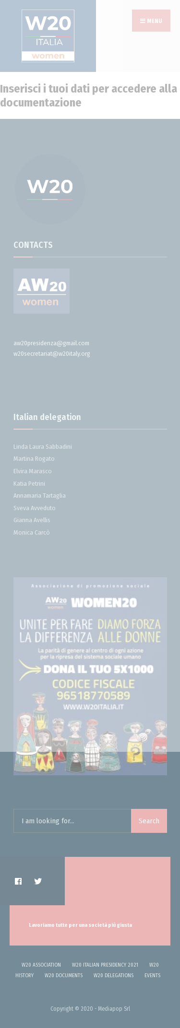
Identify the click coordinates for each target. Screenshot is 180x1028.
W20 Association (41, 965)
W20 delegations (113, 975)
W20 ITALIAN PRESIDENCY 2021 (105, 965)
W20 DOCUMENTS (64, 975)
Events (152, 975)
